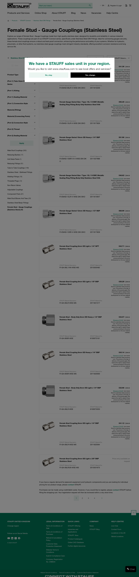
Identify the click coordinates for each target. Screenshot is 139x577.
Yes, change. (90, 75)
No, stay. (48, 75)
